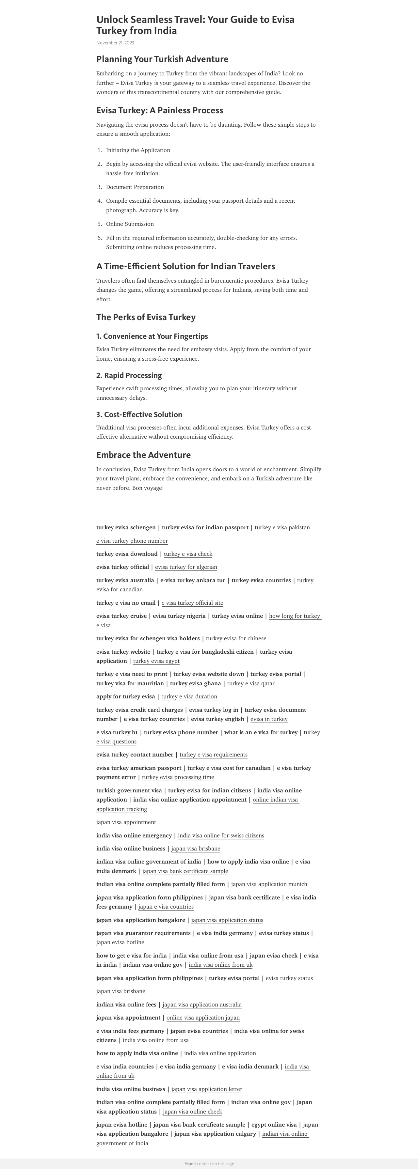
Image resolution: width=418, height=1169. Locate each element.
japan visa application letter (206, 1089)
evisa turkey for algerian (186, 566)
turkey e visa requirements (214, 754)
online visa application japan (203, 1017)
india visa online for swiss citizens (221, 835)
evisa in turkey (269, 719)
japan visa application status (227, 920)
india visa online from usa (156, 1040)
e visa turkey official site (192, 602)
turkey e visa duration (189, 696)
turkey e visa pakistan (282, 527)
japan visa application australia (202, 1004)
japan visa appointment (126, 822)
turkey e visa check (188, 553)
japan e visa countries (166, 906)
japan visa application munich (269, 884)
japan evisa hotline (120, 942)
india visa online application (220, 1053)
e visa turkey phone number (132, 540)
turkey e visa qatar (251, 683)
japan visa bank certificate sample (185, 871)
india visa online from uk (220, 964)
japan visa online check (192, 1111)
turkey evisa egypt (156, 660)
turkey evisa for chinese (236, 638)
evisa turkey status (289, 978)
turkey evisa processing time (178, 777)
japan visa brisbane (195, 848)
